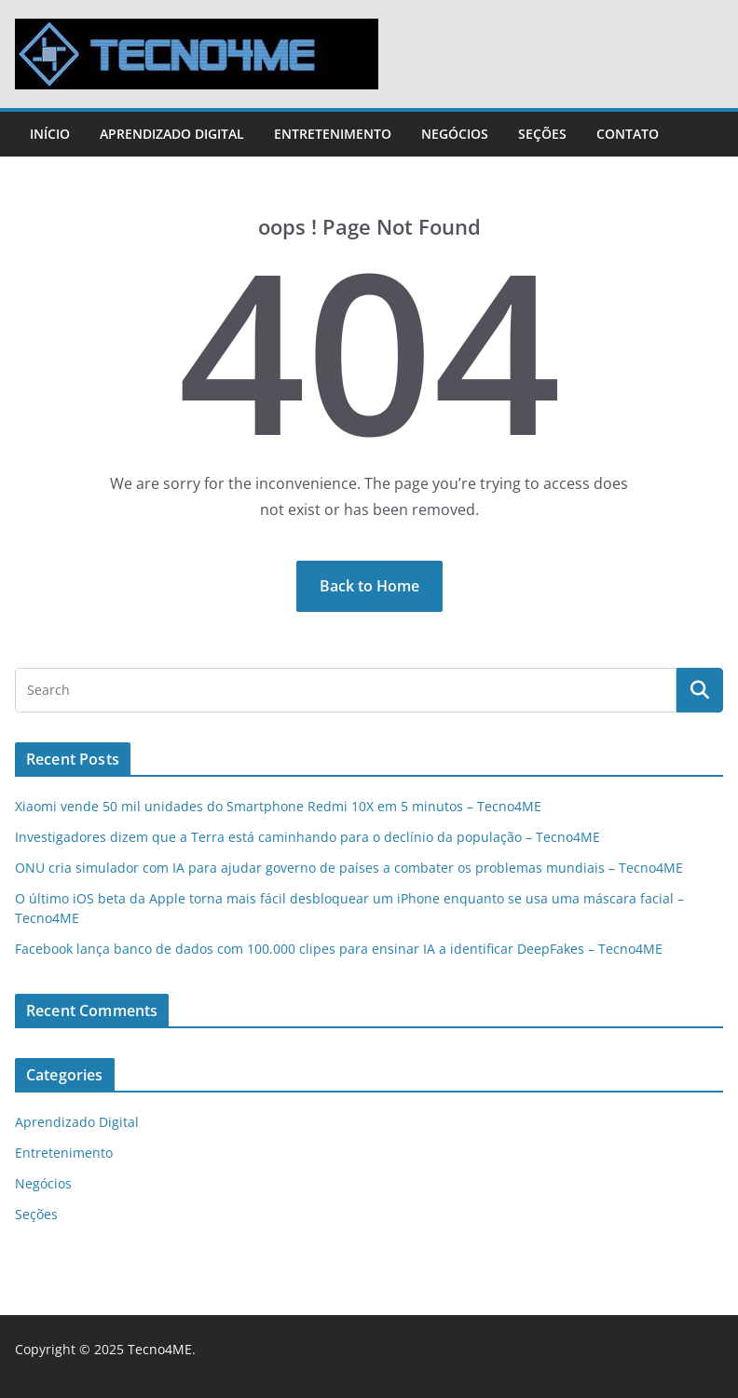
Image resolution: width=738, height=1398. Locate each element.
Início (50, 134)
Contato (627, 134)
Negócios (454, 134)
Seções (542, 134)
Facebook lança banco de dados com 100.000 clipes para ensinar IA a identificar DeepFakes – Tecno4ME (339, 948)
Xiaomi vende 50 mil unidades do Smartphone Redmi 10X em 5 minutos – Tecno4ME (278, 806)
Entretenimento (332, 134)
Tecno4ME (160, 1349)
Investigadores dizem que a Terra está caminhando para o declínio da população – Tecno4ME (307, 837)
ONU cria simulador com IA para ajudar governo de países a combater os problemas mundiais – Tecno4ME (349, 867)
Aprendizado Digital (172, 134)
